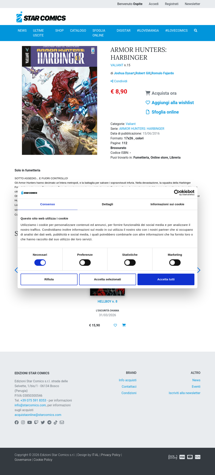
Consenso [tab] (47, 204)
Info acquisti (127, 380)
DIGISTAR (123, 30)
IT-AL (95, 455)
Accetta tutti (166, 279)
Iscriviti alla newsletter (184, 393)
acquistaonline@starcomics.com (38, 415)
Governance (23, 460)
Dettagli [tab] (107, 204)
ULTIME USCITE (38, 33)
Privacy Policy (110, 455)
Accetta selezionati (107, 279)
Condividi (118, 81)
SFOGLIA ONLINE (99, 33)
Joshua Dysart (124, 73)
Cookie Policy (43, 460)
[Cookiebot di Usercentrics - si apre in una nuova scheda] (176, 193)
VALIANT (117, 65)
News (196, 380)
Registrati (171, 4)
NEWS (22, 30)
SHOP (59, 30)
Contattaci (129, 386)
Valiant (131, 124)
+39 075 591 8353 (33, 400)
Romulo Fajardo (162, 73)
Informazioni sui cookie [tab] (167, 204)
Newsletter (192, 4)
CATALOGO (78, 30)
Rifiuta (49, 279)
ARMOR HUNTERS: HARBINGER (141, 129)
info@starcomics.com (30, 405)
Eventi (196, 386)
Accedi (154, 4)
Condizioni (128, 393)
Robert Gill (143, 73)
